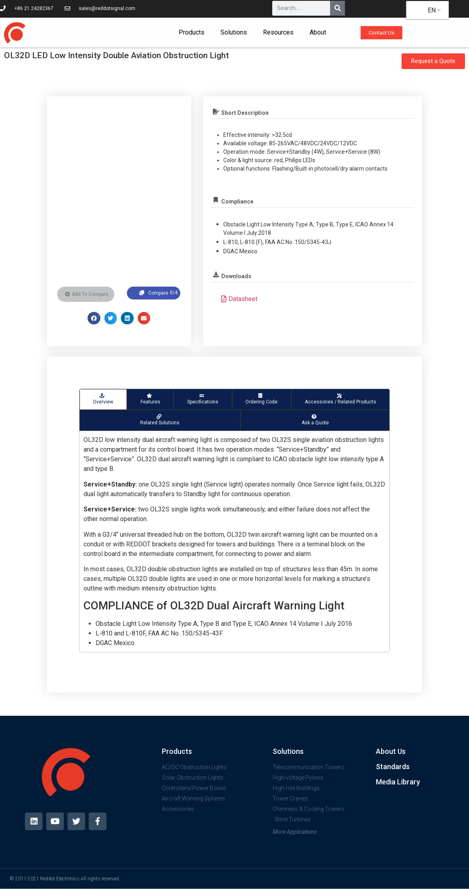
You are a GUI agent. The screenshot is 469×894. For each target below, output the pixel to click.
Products (191, 32)
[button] (94, 318)
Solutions (233, 32)
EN (427, 10)
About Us (391, 751)
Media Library (398, 782)
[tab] (103, 399)
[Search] (337, 8)
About (318, 32)
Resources (278, 32)
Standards (393, 766)
